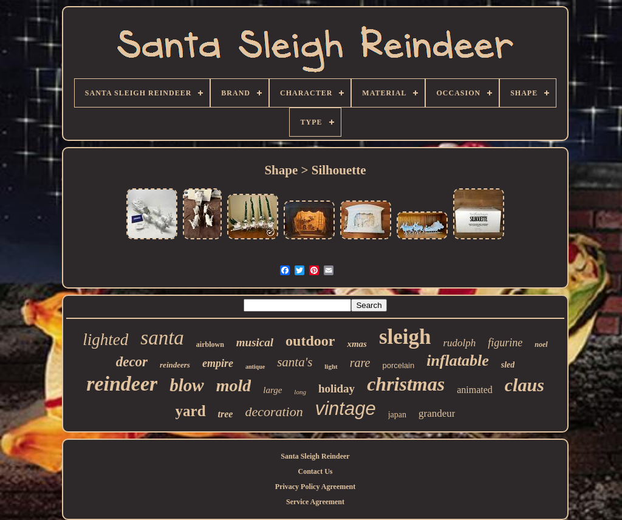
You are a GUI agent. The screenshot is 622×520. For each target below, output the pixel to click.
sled (508, 364)
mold (233, 385)
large (272, 390)
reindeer (121, 383)
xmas (357, 344)
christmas (406, 384)
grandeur (437, 413)
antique (255, 366)
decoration (273, 411)
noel (541, 344)
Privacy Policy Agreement (315, 486)
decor (132, 361)
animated (475, 390)
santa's (294, 362)
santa (162, 338)
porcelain (398, 365)
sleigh (405, 337)
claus (524, 385)
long (300, 391)
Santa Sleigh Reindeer (315, 456)
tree (225, 414)
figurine (505, 343)
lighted (105, 339)
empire (217, 363)
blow (186, 385)
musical (254, 342)
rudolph (459, 343)
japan (397, 414)
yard (191, 411)
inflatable (457, 360)
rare (360, 362)
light (330, 366)
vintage (345, 408)
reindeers (175, 364)
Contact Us (315, 471)
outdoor (310, 341)
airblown (210, 344)
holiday (336, 388)
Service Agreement (315, 502)
